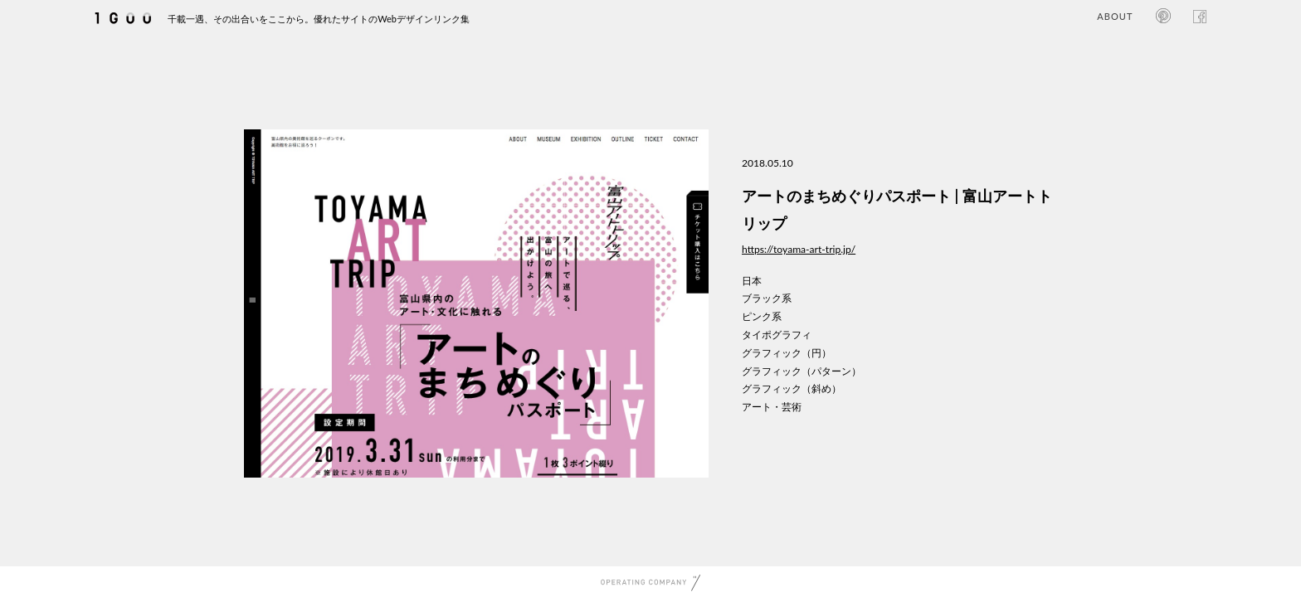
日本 (752, 280)
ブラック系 (767, 298)
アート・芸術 (772, 406)
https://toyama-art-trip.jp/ (798, 249)
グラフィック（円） (786, 353)
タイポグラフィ (776, 334)
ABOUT (1115, 16)
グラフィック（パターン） (801, 371)
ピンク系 (762, 316)
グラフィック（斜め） (791, 388)
